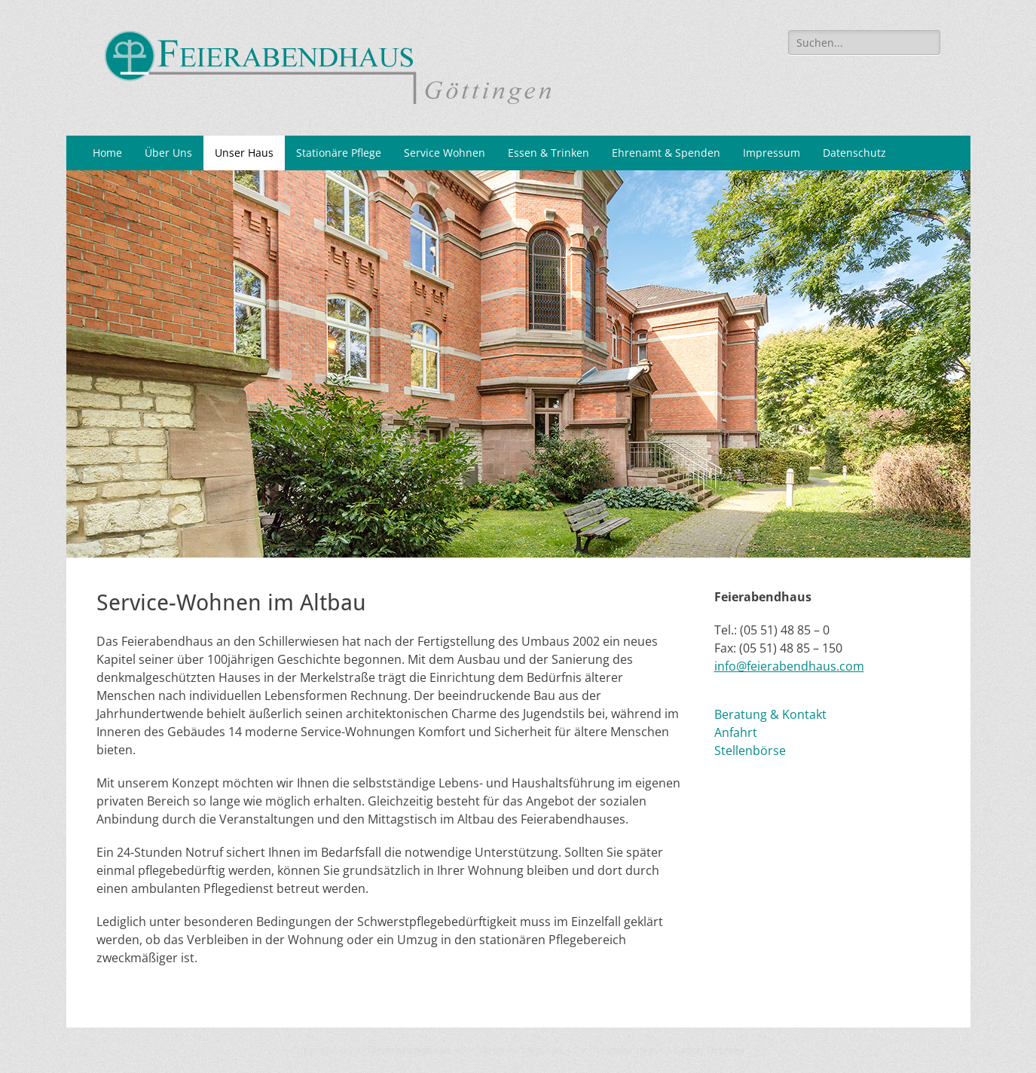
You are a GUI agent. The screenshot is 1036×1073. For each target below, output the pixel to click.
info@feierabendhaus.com (789, 666)
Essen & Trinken (548, 152)
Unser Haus (244, 152)
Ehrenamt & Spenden (666, 152)
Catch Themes (709, 1049)
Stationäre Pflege (338, 152)
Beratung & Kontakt (770, 714)
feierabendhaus (411, 1049)
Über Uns (168, 152)
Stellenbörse (750, 750)
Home (107, 152)
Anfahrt (735, 732)
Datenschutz (854, 152)
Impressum (771, 152)
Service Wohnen (444, 152)
